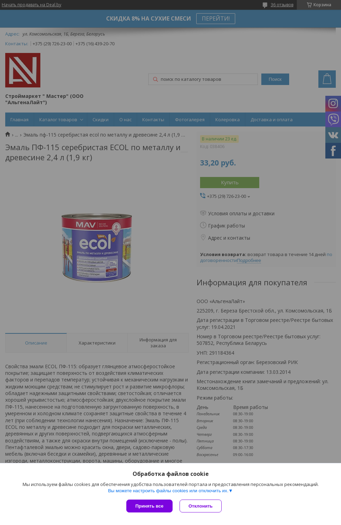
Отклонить (201, 506)
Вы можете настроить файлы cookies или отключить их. (168, 490)
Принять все (149, 506)
